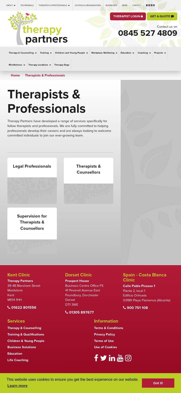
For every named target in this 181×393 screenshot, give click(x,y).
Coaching (144, 52)
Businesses (111, 5)
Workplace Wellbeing (104, 52)
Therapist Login (128, 16)
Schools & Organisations (88, 5)
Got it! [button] (158, 383)
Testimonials (27, 5)
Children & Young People (25, 341)
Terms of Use (104, 341)
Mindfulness (17, 64)
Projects (160, 52)
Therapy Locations (39, 64)
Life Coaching (17, 360)
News (124, 5)
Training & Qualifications (25, 334)
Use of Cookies (105, 347)
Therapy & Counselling (23, 52)
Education (127, 52)
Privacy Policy (104, 334)
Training (46, 52)
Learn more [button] (17, 386)
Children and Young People (71, 52)
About (10, 5)
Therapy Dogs (61, 64)
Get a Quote (162, 16)
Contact (136, 5)
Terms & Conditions (108, 328)
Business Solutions (21, 347)
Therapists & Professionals (54, 5)
